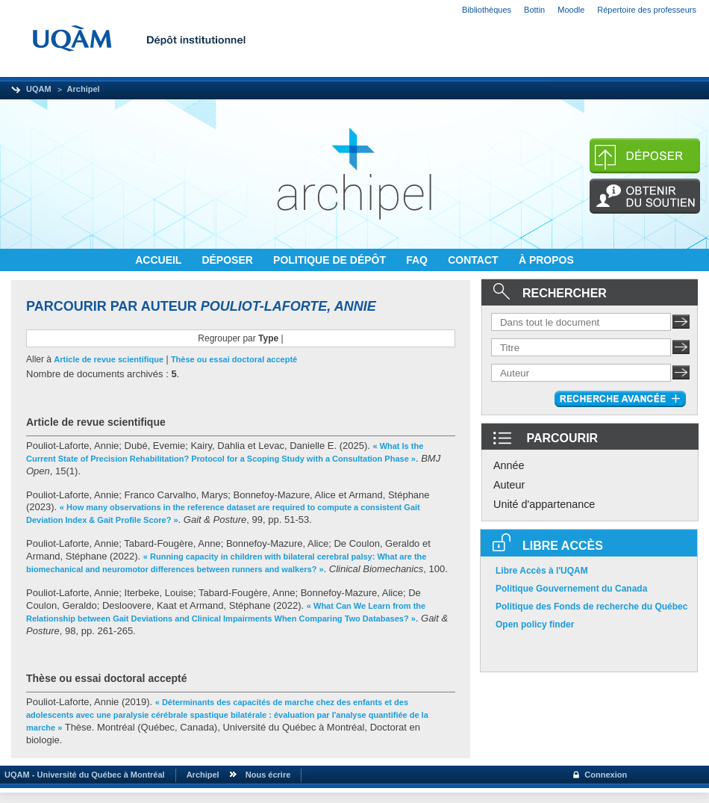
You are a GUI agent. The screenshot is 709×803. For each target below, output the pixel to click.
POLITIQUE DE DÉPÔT (331, 260)
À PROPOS (546, 260)
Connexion (605, 774)
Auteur (509, 485)
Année (509, 465)
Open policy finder (535, 624)
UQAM (38, 88)
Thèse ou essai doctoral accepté (234, 359)
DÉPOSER (228, 260)
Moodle (570, 9)
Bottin (534, 9)
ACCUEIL (159, 260)
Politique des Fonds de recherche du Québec (591, 606)
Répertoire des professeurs (646, 9)
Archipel (83, 88)
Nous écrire (268, 774)
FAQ (418, 260)
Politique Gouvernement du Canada (571, 588)
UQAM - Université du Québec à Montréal (82, 774)
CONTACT (474, 260)
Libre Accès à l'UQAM (542, 570)
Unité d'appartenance (544, 504)
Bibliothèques (486, 9)
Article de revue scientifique (108, 359)
